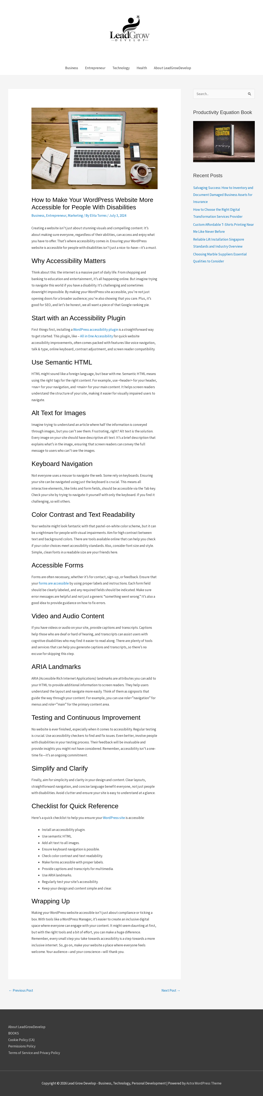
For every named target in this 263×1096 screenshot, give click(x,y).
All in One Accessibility (96, 336)
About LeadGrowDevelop (26, 1027)
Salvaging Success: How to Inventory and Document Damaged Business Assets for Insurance (223, 194)
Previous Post (21, 990)
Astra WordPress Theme (203, 1083)
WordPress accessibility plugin (95, 329)
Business (37, 215)
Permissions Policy (22, 1046)
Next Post (170, 990)
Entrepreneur (56, 215)
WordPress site (114, 817)
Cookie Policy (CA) (21, 1040)
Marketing (75, 215)
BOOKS (13, 1033)
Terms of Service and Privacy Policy (34, 1053)
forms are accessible (54, 583)
